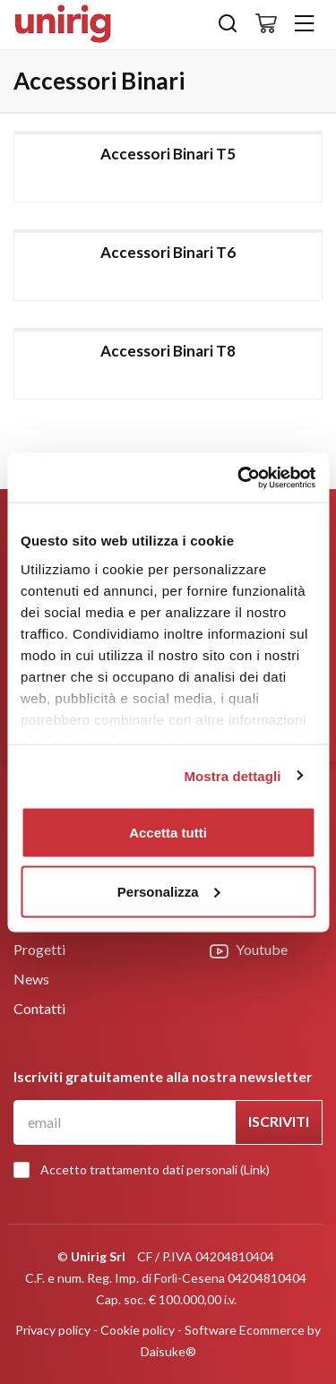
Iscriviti (278, 1121)
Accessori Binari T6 (168, 252)
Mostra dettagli (232, 775)
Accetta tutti (168, 832)
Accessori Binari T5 (168, 153)
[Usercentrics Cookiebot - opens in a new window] (239, 477)
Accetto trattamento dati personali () (146, 1170)
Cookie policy (137, 1329)
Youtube (249, 950)
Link (255, 1169)
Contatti (39, 1008)
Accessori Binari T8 (168, 350)
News (31, 978)
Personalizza (168, 890)
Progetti (39, 949)
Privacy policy (52, 1329)
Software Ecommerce (245, 1329)
